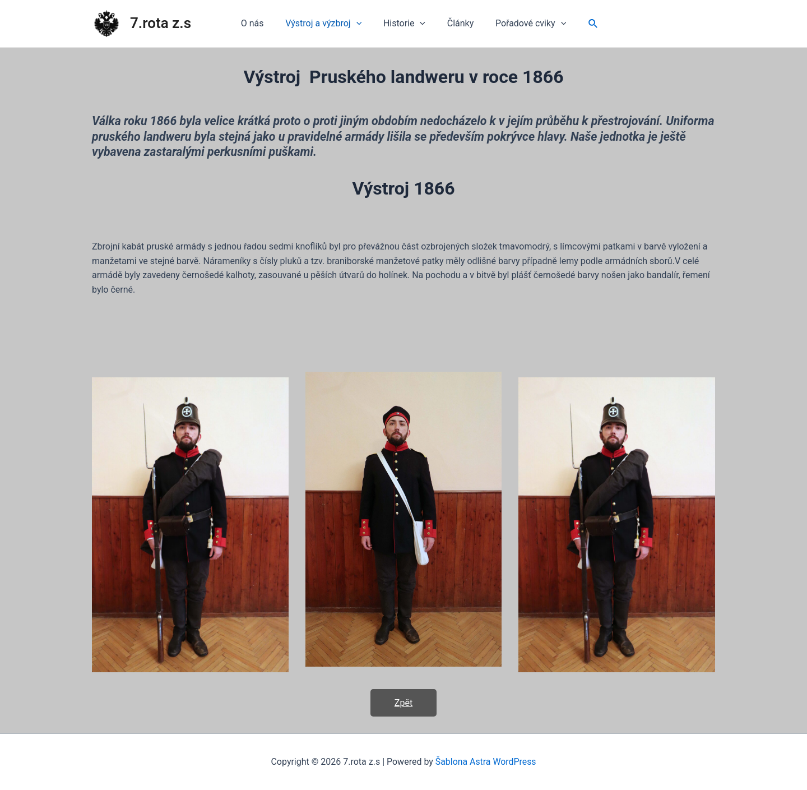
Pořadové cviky (523, 24)
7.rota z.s (160, 23)
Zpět (403, 702)
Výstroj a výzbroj (327, 24)
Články (456, 23)
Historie (404, 24)
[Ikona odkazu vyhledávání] (584, 24)
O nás (259, 23)
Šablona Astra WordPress (485, 761)
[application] (359, 24)
